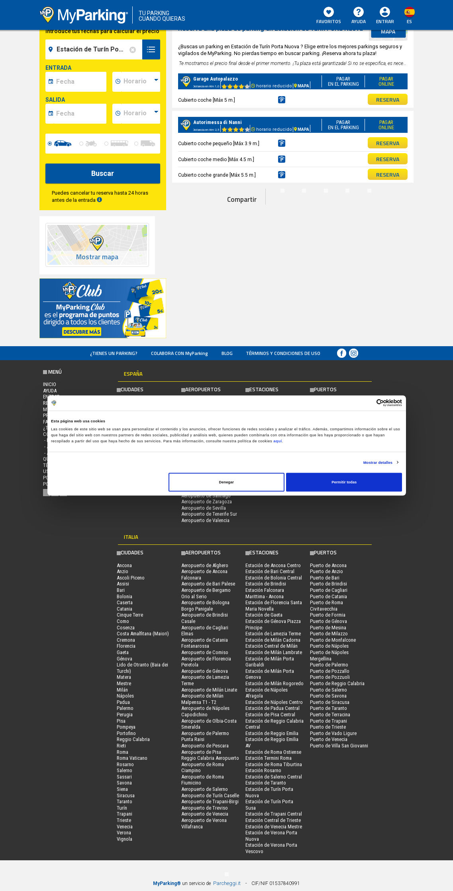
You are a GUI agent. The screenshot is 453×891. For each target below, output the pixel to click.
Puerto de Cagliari (328, 590)
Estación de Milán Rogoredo (274, 683)
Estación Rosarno (263, 770)
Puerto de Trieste (328, 727)
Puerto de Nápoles (329, 646)
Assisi (123, 584)
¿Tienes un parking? (113, 353)
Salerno (124, 770)
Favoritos (328, 16)
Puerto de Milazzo (329, 634)
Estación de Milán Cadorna (272, 640)
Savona (124, 783)
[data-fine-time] (140, 114)
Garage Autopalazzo (215, 79)
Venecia (125, 827)
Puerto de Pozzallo (329, 671)
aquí (277, 441)
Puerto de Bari (324, 578)
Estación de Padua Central (272, 708)
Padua (123, 702)
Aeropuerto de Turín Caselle (210, 795)
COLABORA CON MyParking (179, 353)
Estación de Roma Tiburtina (273, 764)
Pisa (121, 721)
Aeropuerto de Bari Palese (208, 584)
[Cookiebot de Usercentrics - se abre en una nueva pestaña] (367, 403)
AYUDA (358, 16)
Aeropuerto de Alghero (204, 565)
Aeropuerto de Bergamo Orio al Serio (206, 593)
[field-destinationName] (95, 49)
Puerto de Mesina (328, 628)
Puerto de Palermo (329, 665)
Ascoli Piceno (131, 578)
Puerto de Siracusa (329, 702)
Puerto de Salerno (328, 690)
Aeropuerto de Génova (204, 671)
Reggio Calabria (133, 739)
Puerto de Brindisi (328, 584)
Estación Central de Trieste (273, 820)
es (409, 21)
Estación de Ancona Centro (273, 565)
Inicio (49, 384)
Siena (122, 789)
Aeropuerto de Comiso (204, 652)
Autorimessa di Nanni (217, 122)
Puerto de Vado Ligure (333, 733)
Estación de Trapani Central (273, 814)
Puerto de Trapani (328, 721)
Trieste (124, 820)
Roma (122, 752)
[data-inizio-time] (140, 82)
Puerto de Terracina (330, 715)
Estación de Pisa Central (270, 715)
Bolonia (124, 596)
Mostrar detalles (377, 462)
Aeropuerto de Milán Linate (209, 690)
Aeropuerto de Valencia (205, 520)
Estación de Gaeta (263, 615)
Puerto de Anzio (326, 571)
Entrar (385, 21)
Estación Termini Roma (268, 758)
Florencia (126, 646)
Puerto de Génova (328, 621)
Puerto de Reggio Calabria (337, 683)
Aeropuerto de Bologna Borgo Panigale (205, 605)
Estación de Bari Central (269, 571)
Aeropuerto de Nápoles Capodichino (205, 711)
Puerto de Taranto (328, 708)
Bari (121, 590)
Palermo (125, 708)
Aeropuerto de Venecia (204, 814)
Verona (124, 833)
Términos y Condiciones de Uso (283, 353)
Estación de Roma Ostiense (273, 752)
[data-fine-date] (80, 114)
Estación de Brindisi (265, 584)
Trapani (124, 814)
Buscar (102, 173)
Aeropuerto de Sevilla (203, 508)
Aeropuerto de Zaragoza (206, 502)
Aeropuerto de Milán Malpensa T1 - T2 (202, 699)
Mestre (124, 683)
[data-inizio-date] (80, 82)
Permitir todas (344, 482)
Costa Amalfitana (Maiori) (143, 634)
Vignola (124, 839)
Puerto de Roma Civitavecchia (326, 605)
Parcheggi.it (227, 883)
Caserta (125, 602)
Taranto (124, 801)
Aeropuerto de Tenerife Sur (209, 514)
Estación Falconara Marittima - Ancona (264, 593)
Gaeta (123, 652)
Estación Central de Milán (271, 646)
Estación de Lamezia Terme (273, 634)
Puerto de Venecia (328, 739)
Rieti (121, 746)
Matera (124, 677)
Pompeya (126, 727)
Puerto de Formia (327, 615)
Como (123, 621)
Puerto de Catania (328, 596)
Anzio (122, 571)
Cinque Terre (130, 615)
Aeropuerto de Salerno (204, 789)
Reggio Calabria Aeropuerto (210, 758)
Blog (227, 353)
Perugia (125, 715)
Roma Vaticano (132, 758)
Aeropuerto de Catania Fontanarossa (204, 643)
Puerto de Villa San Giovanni (339, 746)
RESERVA (387, 99)
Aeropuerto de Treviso (204, 808)
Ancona (124, 565)
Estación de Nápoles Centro (274, 702)
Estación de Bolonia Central (273, 578)
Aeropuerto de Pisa (201, 752)
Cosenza (126, 628)
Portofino (126, 733)
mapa (388, 31)
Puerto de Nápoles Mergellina (329, 655)
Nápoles (125, 696)
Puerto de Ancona (328, 565)
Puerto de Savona (328, 696)
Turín (122, 808)
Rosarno (125, 764)
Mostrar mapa (97, 257)
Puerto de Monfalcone (333, 640)
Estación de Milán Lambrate (273, 652)
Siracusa (126, 795)
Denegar (226, 482)
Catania (124, 609)
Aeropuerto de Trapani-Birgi (210, 801)
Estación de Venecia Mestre (273, 827)
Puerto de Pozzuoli (330, 677)
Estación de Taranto (265, 783)
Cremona (126, 640)
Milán (122, 690)
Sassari (124, 777)
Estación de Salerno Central (273, 777)
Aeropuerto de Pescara (205, 746)
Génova (124, 659)
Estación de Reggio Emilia (271, 733)
